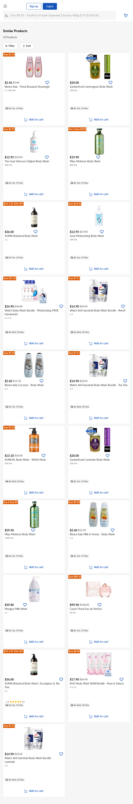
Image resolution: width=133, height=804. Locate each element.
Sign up (34, 6)
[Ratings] (15, 701)
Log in (50, 6)
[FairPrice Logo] (17, 6)
